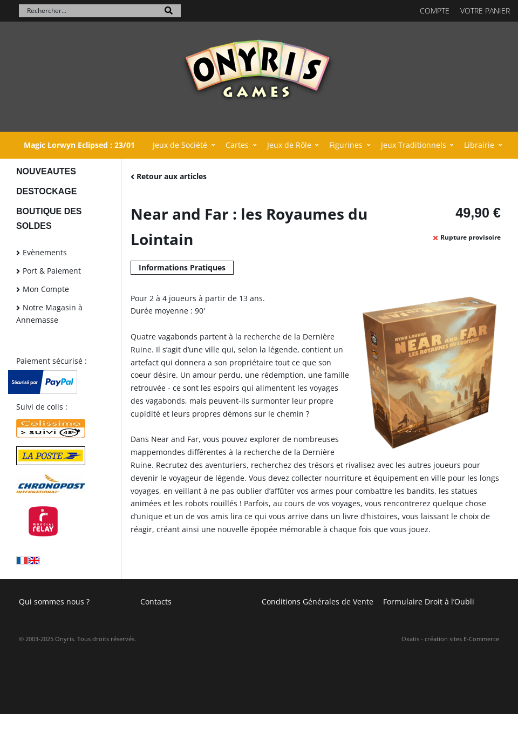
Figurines (346, 145)
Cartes (237, 145)
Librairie (479, 145)
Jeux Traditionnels (413, 145)
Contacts (156, 601)
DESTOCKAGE (46, 191)
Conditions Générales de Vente (317, 601)
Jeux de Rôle (289, 145)
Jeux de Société (180, 145)
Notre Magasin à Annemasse (49, 313)
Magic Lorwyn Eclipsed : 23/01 (79, 145)
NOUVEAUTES (46, 171)
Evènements (45, 252)
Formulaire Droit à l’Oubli (428, 601)
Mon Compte (46, 289)
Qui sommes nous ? (54, 601)
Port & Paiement (52, 271)
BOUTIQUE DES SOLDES (48, 218)
